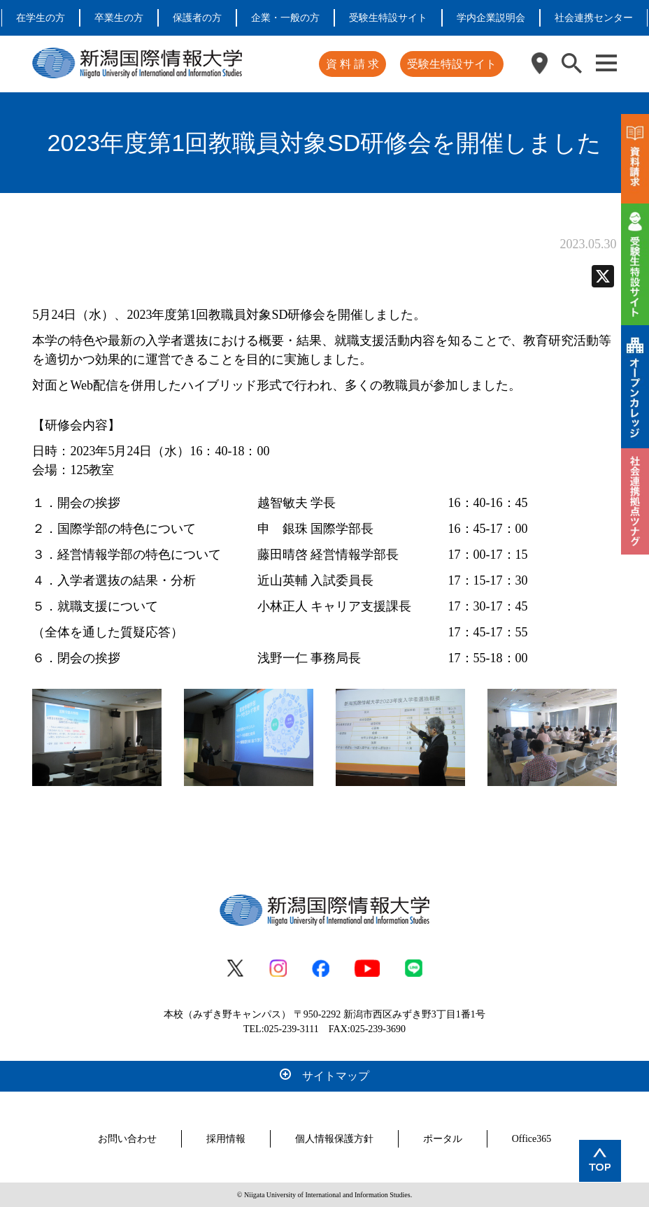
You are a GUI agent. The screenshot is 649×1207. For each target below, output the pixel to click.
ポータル (442, 1139)
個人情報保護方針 (334, 1139)
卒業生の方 (118, 18)
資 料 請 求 (352, 64)
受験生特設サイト (388, 18)
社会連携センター (594, 18)
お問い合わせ (127, 1139)
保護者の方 (197, 18)
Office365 (532, 1139)
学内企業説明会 (491, 18)
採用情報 (225, 1139)
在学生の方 (40, 18)
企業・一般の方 (285, 18)
